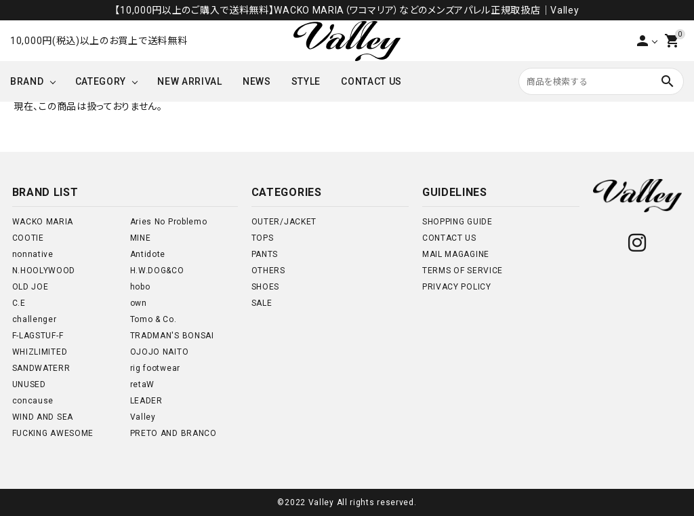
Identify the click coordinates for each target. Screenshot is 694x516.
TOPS (262, 238)
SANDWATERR (41, 368)
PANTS (265, 254)
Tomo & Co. (153, 319)
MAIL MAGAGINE (455, 254)
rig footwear (155, 368)
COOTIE (28, 238)
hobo (140, 287)
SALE (261, 303)
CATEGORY (101, 81)
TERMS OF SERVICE (462, 270)
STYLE (306, 81)
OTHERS (268, 270)
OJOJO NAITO (159, 352)
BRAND (27, 81)
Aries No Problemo (168, 221)
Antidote (148, 254)
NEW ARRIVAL (189, 81)
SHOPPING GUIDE (457, 221)
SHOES (265, 287)
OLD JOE (30, 287)
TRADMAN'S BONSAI (172, 335)
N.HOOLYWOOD (44, 270)
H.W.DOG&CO (157, 270)
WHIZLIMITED (40, 352)
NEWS (257, 81)
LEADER (146, 400)
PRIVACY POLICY (456, 287)
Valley (143, 417)
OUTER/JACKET (284, 221)
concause (33, 400)
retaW (142, 384)
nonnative (33, 254)
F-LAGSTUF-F (38, 335)
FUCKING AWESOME (53, 433)
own (138, 303)
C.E (19, 303)
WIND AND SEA (42, 417)
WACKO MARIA (43, 221)
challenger (34, 319)
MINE (140, 238)
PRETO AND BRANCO (173, 433)
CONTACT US (371, 81)
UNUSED (29, 384)
